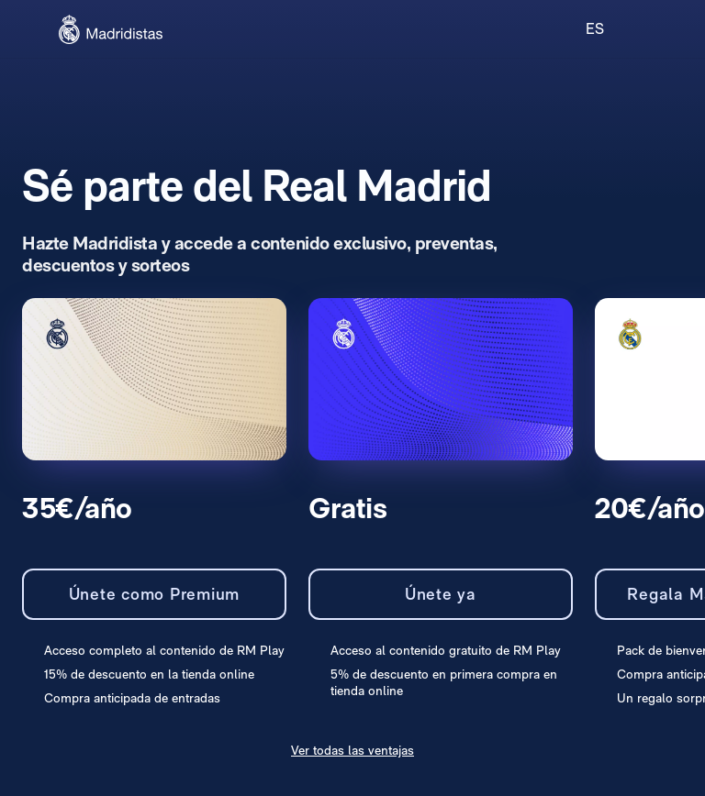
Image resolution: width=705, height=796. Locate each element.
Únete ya (440, 593)
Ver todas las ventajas (352, 750)
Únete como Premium (155, 593)
